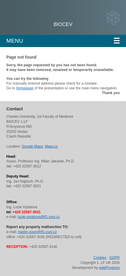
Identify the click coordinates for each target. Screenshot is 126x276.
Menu (63, 41)
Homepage (25, 88)
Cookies (99, 258)
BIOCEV (63, 24)
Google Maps (32, 146)
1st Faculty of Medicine (38, 15)
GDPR (114, 258)
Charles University (48, 21)
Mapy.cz (51, 146)
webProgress (109, 268)
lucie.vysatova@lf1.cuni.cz (39, 217)
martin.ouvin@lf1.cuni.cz (37, 232)
